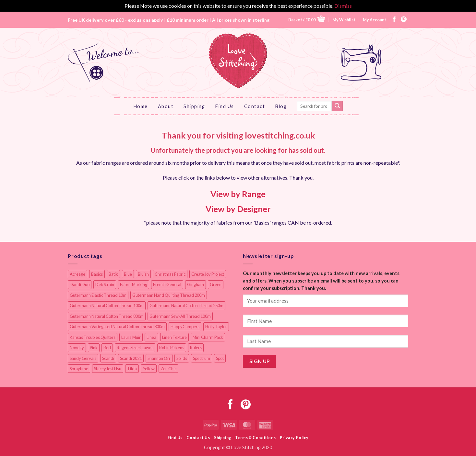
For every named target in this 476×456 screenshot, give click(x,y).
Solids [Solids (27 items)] (181, 358)
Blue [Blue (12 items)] (128, 274)
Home (140, 106)
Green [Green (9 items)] (215, 284)
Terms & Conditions (255, 437)
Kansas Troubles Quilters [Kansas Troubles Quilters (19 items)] (92, 337)
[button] (306, 19)
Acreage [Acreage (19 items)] (77, 274)
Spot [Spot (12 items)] (220, 358)
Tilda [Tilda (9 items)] (132, 368)
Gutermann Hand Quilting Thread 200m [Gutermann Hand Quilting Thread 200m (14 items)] (168, 295)
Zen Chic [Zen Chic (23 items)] (168, 368)
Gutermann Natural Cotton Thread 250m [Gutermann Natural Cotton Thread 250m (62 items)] (186, 305)
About (166, 106)
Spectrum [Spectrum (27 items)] (201, 358)
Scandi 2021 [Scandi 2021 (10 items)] (131, 358)
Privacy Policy (294, 437)
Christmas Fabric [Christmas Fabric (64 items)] (170, 274)
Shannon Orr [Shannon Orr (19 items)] (159, 358)
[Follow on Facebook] (394, 20)
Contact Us (198, 437)
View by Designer (238, 209)
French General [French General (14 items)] (167, 284)
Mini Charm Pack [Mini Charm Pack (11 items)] (208, 337)
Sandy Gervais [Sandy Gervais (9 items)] (83, 358)
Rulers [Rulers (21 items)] (196, 347)
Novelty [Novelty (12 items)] (77, 347)
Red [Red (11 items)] (107, 347)
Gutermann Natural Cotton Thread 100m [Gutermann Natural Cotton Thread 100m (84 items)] (107, 305)
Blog (281, 106)
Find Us (224, 106)
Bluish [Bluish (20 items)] (143, 274)
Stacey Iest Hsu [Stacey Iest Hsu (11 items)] (107, 368)
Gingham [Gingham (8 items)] (195, 284)
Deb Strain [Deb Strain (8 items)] (104, 284)
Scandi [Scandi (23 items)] (108, 358)
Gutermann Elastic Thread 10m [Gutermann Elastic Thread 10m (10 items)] (98, 295)
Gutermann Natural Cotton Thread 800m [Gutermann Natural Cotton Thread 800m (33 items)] (107, 316)
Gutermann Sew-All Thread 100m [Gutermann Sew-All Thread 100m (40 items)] (180, 316)
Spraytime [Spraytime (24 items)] (79, 368)
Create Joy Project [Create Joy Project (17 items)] (207, 274)
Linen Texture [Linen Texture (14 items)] (174, 337)
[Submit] (337, 106)
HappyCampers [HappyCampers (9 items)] (185, 326)
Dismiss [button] (343, 6)
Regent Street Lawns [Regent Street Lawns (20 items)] (135, 347)
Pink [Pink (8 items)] (94, 347)
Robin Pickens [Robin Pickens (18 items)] (171, 347)
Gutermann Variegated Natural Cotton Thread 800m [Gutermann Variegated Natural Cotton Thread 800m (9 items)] (117, 326)
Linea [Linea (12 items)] (151, 337)
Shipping (194, 106)
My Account (374, 19)
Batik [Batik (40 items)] (113, 274)
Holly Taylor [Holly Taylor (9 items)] (216, 326)
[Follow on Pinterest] (404, 20)
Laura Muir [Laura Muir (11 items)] (131, 337)
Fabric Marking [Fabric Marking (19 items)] (133, 284)
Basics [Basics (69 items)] (97, 274)
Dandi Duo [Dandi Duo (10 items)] (79, 284)
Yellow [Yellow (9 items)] (149, 368)
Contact (254, 106)
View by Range (238, 194)
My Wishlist (343, 19)
